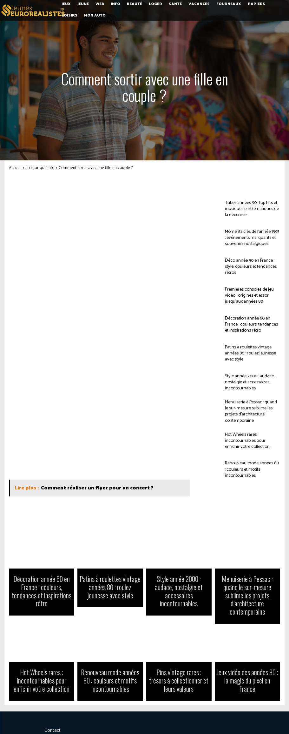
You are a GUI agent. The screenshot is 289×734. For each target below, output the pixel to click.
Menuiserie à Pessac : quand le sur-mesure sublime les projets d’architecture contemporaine (250, 410)
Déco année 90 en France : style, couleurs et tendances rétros (250, 266)
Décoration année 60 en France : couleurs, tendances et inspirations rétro (251, 324)
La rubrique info (40, 167)
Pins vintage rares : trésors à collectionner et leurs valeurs (179, 654)
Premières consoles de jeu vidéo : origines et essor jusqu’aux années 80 (251, 295)
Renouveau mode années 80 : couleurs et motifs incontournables (249, 468)
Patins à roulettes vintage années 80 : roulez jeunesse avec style (252, 353)
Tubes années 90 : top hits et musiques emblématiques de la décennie (250, 208)
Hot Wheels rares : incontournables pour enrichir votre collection (249, 439)
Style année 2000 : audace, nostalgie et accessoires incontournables (246, 382)
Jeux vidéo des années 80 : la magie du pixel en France (247, 654)
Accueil (15, 167)
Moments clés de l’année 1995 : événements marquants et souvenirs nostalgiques (249, 237)
